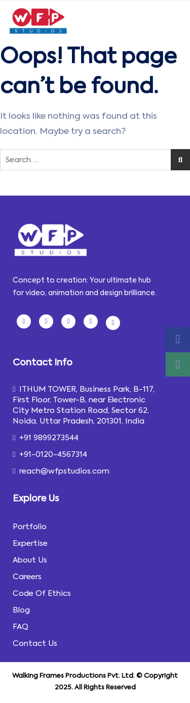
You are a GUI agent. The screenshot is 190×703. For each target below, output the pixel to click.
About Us (30, 560)
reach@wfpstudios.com (61, 471)
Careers (27, 577)
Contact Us (35, 643)
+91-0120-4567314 (50, 454)
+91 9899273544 (46, 438)
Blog (21, 610)
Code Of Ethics (42, 593)
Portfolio (30, 527)
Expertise (30, 543)
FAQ (20, 627)
